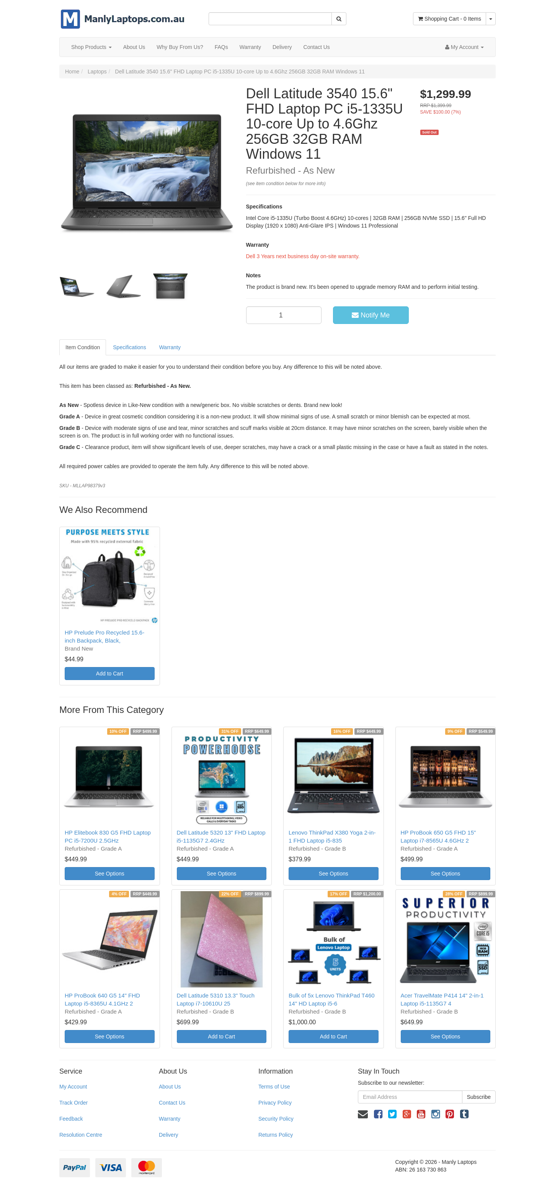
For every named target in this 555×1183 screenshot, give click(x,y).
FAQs (221, 47)
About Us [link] (170, 1087)
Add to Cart (109, 673)
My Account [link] (73, 1087)
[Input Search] (270, 18)
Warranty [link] (169, 1119)
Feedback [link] (71, 1119)
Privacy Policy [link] (275, 1103)
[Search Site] (338, 18)
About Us (134, 47)
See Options (109, 874)
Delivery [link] (168, 1135)
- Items (449, 19)
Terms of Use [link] (274, 1087)
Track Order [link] (73, 1103)
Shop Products (91, 47)
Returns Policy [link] (275, 1135)
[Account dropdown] (464, 47)
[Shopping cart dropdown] (491, 18)
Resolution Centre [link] (80, 1135)
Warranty (250, 47)
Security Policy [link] (276, 1119)
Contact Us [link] (172, 1103)
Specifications (129, 347)
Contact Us (317, 47)
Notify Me (371, 315)
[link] (378, 1114)
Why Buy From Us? (180, 47)
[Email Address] (410, 1096)
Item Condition (82, 347)
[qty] (284, 315)
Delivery (282, 47)
